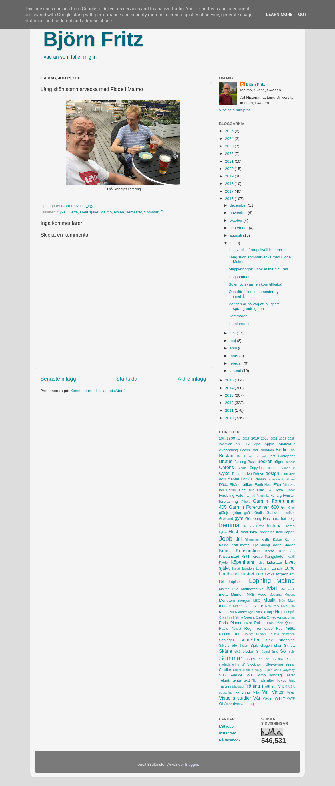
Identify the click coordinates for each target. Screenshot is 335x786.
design (272, 473)
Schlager (226, 640)
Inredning (267, 532)
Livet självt (89, 212)
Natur (258, 606)
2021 (230, 161)
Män (291, 601)
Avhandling (228, 450)
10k (222, 439)
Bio (292, 450)
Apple (269, 444)
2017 (230, 191)
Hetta (73, 212)
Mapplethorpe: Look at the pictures (258, 269)
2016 (230, 199)
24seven (225, 444)
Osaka (261, 617)
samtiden (288, 634)
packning (288, 617)
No (293, 606)
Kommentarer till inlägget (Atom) (98, 391)
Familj (231, 490)
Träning (252, 685)
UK (284, 686)
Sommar (151, 212)
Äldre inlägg (192, 379)
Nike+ (285, 606)
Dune (271, 479)
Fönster (289, 496)
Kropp (257, 556)
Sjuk (254, 645)
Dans (236, 474)
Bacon (245, 450)
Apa (257, 444)
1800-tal (233, 438)
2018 (230, 183)
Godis (259, 513)
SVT (249, 675)
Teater (290, 675)
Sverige (235, 675)
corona (273, 468)
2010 (230, 418)
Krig (282, 551)
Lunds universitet (236, 573)
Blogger (191, 764)
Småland (263, 652)
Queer (290, 623)
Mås (282, 600)
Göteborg (253, 518)
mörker (225, 606)
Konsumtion (248, 550)
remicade (265, 628)
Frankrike (262, 495)
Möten (238, 606)
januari (236, 371)
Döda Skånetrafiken (236, 484)
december (239, 205)
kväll (291, 557)
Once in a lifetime (231, 617)
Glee (291, 507)
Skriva (289, 645)
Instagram (227, 733)
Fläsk (290, 490)
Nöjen (119, 212)
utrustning (225, 692)
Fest (242, 490)
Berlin (281, 449)
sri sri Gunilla (271, 659)
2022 (230, 153)
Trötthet (267, 686)
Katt (234, 545)
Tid (254, 680)
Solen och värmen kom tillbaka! (255, 284)
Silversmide (228, 646)
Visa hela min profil (235, 110)
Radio (223, 629)
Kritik (246, 556)
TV (278, 686)
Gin (283, 508)
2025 (230, 131)
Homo (289, 526)
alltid (247, 444)
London (248, 569)
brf (272, 456)
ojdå (291, 612)
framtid (250, 496)
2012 (230, 403)
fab (221, 490)
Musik (269, 600)
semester (134, 212)
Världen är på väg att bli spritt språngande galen (254, 306)
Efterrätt (280, 484)
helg (291, 518)
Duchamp (258, 479)
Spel (251, 659)
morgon (244, 601)
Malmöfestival (252, 589)
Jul (239, 539)
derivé (246, 474)
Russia (274, 634)
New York (272, 606)
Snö (275, 652)
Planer (236, 623)
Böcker (264, 461)
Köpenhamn (243, 562)
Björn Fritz (93, 39)
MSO (256, 600)
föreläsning (228, 501)
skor (278, 645)
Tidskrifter (266, 680)
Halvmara (271, 518)
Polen (248, 623)
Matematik (287, 589)
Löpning (260, 580)
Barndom (267, 450)
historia (274, 525)
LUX (259, 574)
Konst (225, 550)
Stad (291, 659)
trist (292, 680)
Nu (232, 612)
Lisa (261, 562)
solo (292, 651)
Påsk (279, 623)
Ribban (224, 634)
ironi (279, 532)
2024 (230, 138)
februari (237, 363)
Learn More (279, 14)
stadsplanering (229, 664)
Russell (261, 634)
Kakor (277, 540)
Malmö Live (228, 589)
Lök (222, 582)
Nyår (251, 612)
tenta (236, 680)
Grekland (226, 519)
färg (279, 496)
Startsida (126, 379)
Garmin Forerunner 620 (254, 507)
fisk (269, 490)
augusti (236, 235)
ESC (291, 484)
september (239, 228)
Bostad (226, 455)
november (239, 213)
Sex (269, 640)
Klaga (277, 545)
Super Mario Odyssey (279, 670)
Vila (256, 692)
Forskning (226, 496)
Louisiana (262, 568)
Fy (272, 496)
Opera (249, 617)
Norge (223, 612)
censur (290, 462)
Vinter (278, 691)
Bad (255, 450)
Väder (267, 698)
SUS (222, 675)
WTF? (280, 698)
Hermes (248, 526)
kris (292, 551)
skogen (266, 646)
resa (290, 628)
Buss (252, 462)
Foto (239, 495)
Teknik (224, 680)
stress (290, 664)
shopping (287, 640)
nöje (270, 612)
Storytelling (274, 664)
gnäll (248, 513)
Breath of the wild (252, 456)
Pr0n (270, 623)
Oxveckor (274, 617)
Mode (262, 595)
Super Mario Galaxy (247, 670)
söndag (275, 675)
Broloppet (286, 456)
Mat (272, 588)
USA (291, 686)
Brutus (225, 461)
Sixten (243, 645)
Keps (255, 545)
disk (292, 474)
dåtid (279, 479)
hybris (223, 532)
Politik (259, 623)
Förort (245, 501)
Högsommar (239, 277)
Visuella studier (235, 697)
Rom (237, 634)
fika (251, 490)
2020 (230, 169)
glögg (236, 513)
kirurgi (265, 545)
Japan (289, 532)
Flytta (278, 490)
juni (233, 333)
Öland (228, 704)
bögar (279, 462)
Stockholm (255, 664)
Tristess (225, 686)
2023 (230, 146)
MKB (250, 595)
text (247, 680)
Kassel (224, 545)
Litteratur (274, 562)
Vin (265, 691)
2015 (230, 380)
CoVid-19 (288, 468)
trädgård (238, 686)
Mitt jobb (226, 726)
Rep (279, 629)
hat (283, 519)
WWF (291, 698)
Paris (223, 623)
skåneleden (244, 651)
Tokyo (281, 680)
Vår (256, 697)
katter (244, 545)
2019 (230, 176)
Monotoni (227, 600)
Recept (236, 628)
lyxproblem (285, 574)
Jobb (225, 538)
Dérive (258, 474)
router (249, 634)
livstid (236, 568)
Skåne (225, 651)
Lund (289, 568)
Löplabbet (236, 582)
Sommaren (238, 316)
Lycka (270, 574)
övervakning (243, 704)
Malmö (106, 212)
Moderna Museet (282, 594)
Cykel (62, 212)
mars (234, 356)
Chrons (226, 467)
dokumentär (229, 479)
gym (239, 518)
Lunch (277, 568)
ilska (253, 532)
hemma (229, 525)
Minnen (237, 594)
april (234, 348)
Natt (248, 606)
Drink (245, 479)
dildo (284, 474)
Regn (248, 628)
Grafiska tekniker (281, 513)
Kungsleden (275, 556)
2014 (230, 388)
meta (223, 594)
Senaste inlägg (58, 379)
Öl (163, 212)
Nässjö (261, 612)
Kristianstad (229, 556)
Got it (304, 14)
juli (232, 243)
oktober (237, 220)
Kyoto (223, 563)
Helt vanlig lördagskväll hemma (255, 250)
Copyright (257, 468)
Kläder (289, 545)
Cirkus (242, 468)
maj (233, 340)
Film (260, 490)
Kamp (290, 539)
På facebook (229, 740)
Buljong (240, 462)
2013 (230, 395)
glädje (224, 512)
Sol (283, 651)
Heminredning (241, 324)
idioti (244, 532)
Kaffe (265, 539)
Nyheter (241, 612)
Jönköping (252, 539)
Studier (225, 670)
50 (238, 444)
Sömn (261, 675)
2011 (230, 410)
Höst (233, 531)
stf (243, 664)
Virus (291, 692)
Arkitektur (286, 444)
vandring (242, 692)
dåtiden (290, 479)
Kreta (269, 551)
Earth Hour (263, 485)
